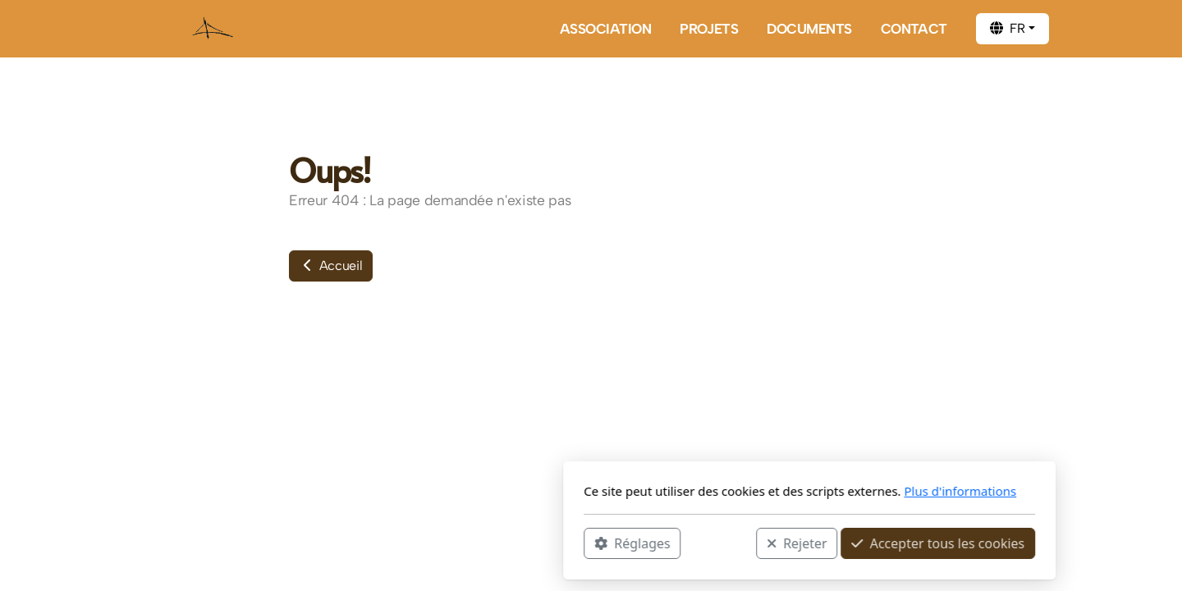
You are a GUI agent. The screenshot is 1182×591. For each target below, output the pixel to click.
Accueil (331, 265)
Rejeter (578, 543)
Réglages (413, 543)
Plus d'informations (741, 491)
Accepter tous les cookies (719, 543)
